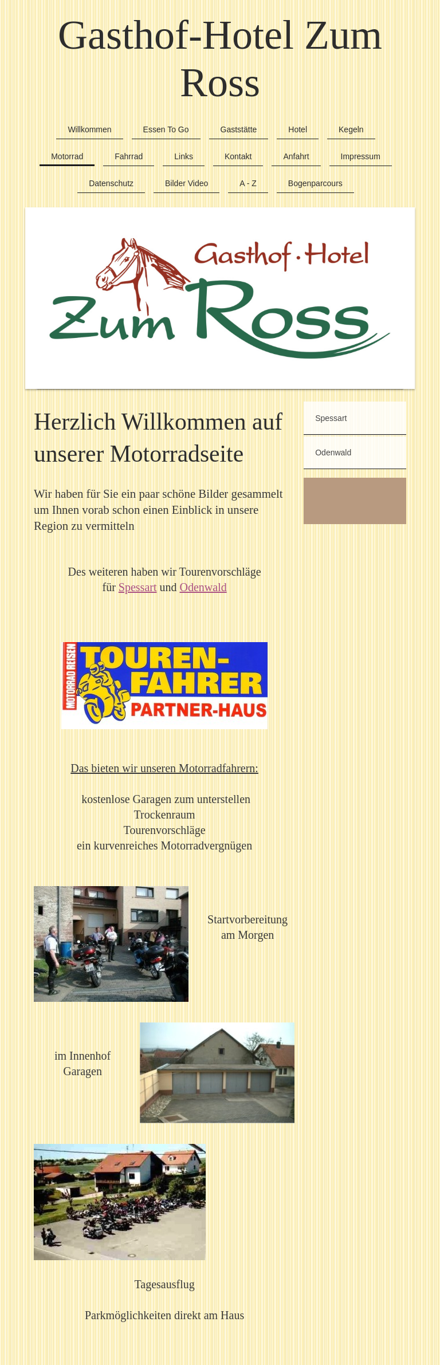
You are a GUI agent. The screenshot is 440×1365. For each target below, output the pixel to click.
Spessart (138, 587)
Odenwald (202, 587)
